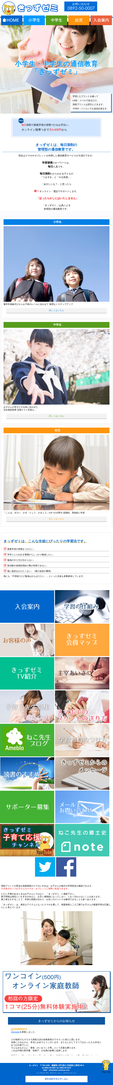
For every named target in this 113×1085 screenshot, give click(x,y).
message (15, 1032)
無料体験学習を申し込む (56, 1079)
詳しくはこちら (56, 310)
